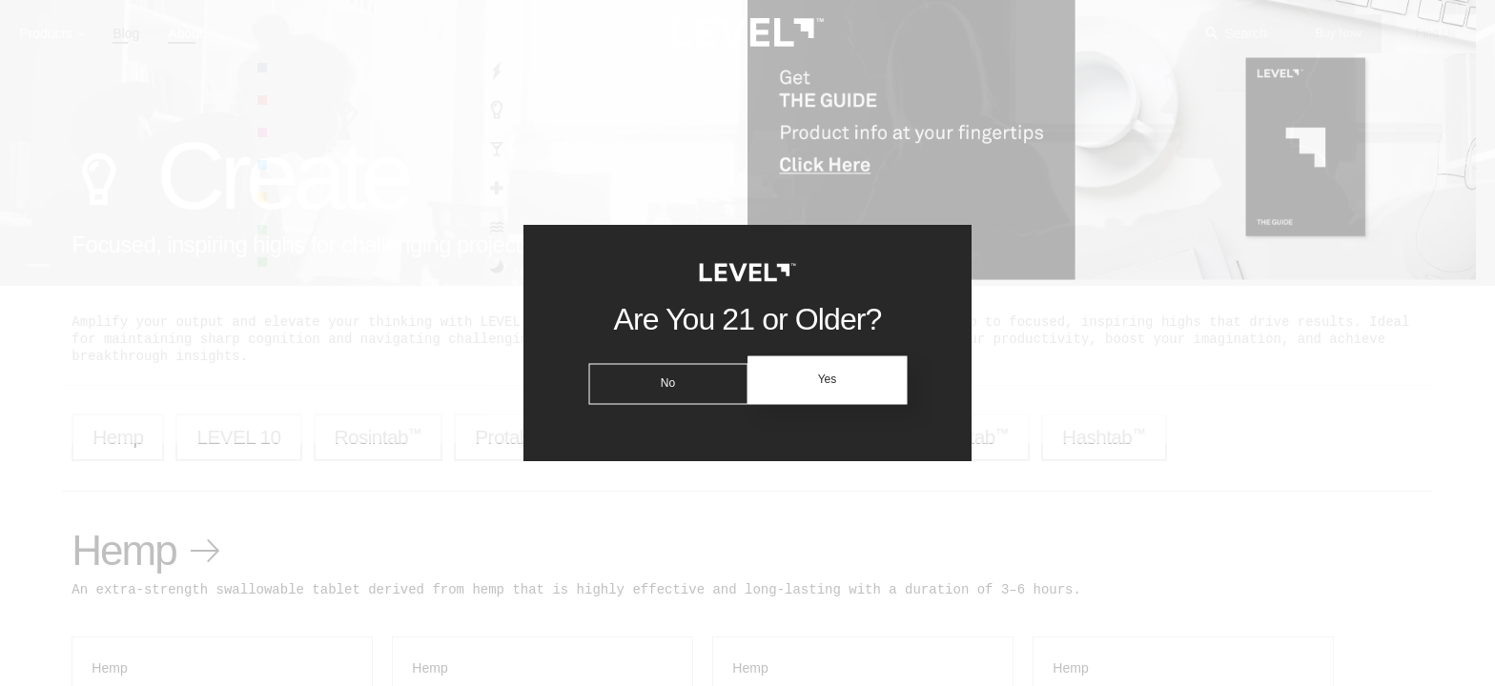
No (664, 380)
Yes (830, 380)
